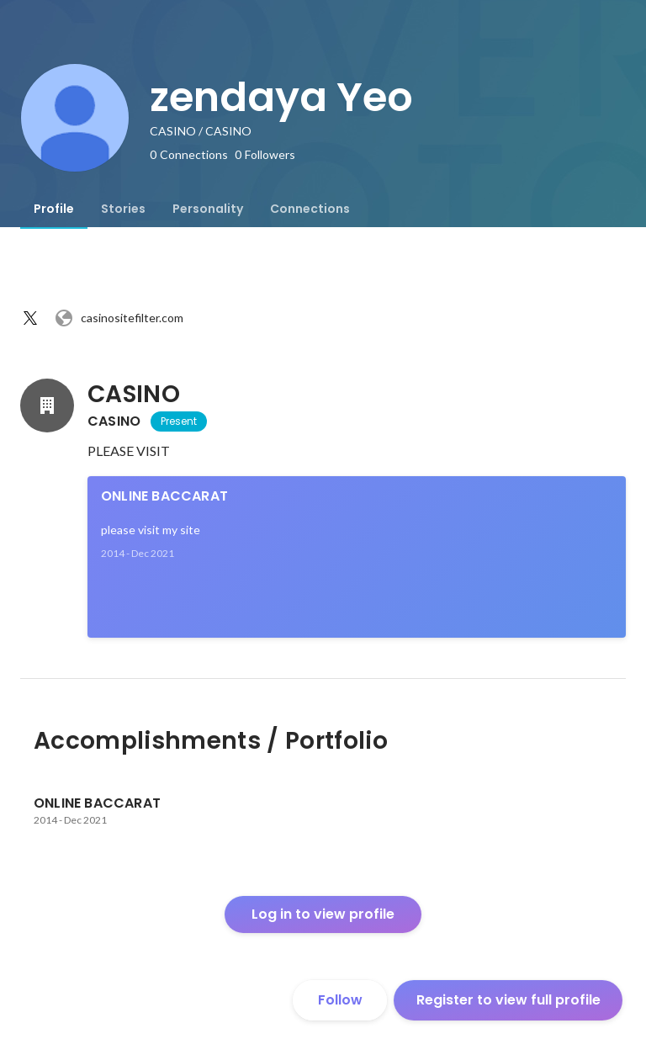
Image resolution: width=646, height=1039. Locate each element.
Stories (123, 208)
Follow (340, 1000)
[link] (356, 557)
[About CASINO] (47, 405)
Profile (54, 208)
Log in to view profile (323, 914)
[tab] (53, 208)
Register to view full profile (508, 1000)
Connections (310, 208)
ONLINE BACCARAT (164, 496)
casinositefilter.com (118, 318)
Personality (207, 208)
